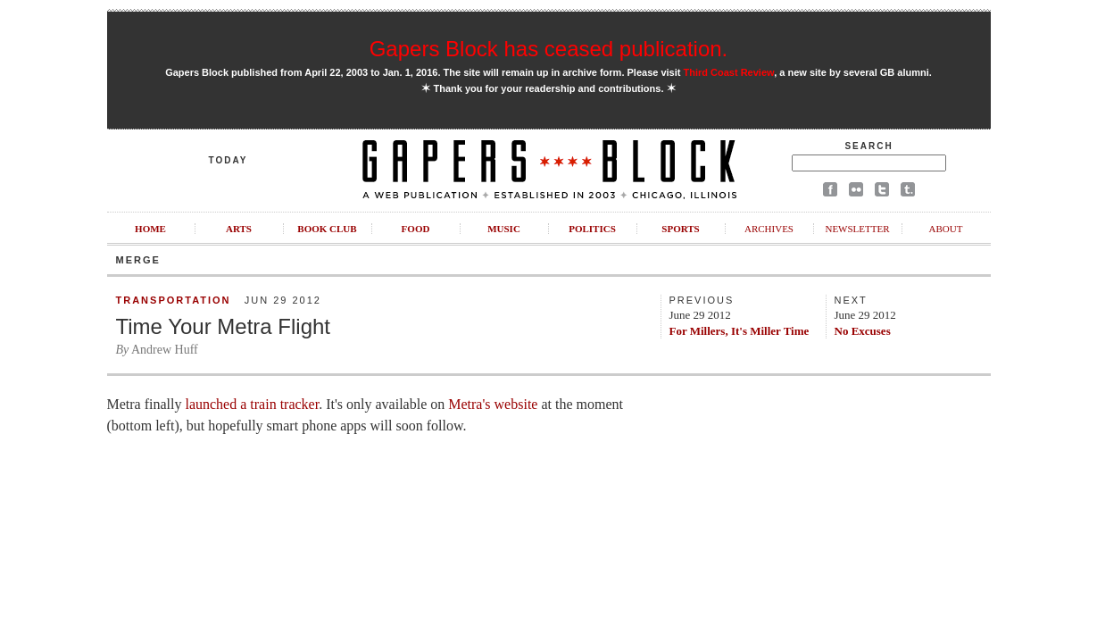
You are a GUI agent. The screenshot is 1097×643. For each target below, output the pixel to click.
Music (503, 228)
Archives (769, 228)
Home (150, 228)
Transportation (173, 300)
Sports (680, 228)
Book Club (326, 228)
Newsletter (857, 228)
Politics (592, 228)
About (946, 228)
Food (416, 228)
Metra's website (492, 404)
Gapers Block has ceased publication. (549, 49)
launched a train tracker (252, 404)
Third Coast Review (729, 72)
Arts (239, 228)
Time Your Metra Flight (223, 326)
